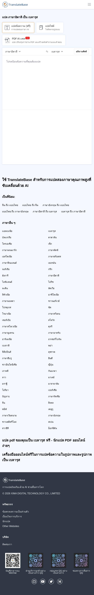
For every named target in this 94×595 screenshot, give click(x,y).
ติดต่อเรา (7, 544)
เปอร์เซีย (52, 390)
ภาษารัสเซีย (54, 396)
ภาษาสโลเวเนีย (9, 326)
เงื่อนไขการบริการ (12, 516)
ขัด (49, 307)
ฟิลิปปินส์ (6, 352)
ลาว (4, 377)
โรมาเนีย (6, 313)
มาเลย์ (51, 377)
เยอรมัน (52, 263)
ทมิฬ (4, 409)
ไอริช (51, 282)
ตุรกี (50, 326)
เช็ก (50, 243)
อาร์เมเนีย (7, 339)
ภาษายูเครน (8, 332)
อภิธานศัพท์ (81, 51)
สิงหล (51, 402)
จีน (3, 402)
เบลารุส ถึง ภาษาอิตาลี (73, 211)
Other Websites (10, 526)
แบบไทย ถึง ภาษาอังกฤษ (15, 211)
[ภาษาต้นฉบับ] (14, 51)
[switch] (47, 51)
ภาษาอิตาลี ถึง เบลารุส (45, 211)
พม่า (50, 345)
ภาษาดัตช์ (53, 250)
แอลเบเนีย (7, 231)
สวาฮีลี (5, 428)
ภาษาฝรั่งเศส (54, 256)
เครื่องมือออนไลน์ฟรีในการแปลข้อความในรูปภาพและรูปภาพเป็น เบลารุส (47, 457)
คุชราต (51, 352)
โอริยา (5, 390)
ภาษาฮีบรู (7, 358)
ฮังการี (5, 275)
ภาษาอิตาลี (53, 275)
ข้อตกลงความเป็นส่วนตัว (15, 511)
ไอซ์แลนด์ (7, 282)
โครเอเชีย (7, 243)
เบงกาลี (5, 345)
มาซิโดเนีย (53, 294)
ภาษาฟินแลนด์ (9, 263)
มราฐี (4, 383)
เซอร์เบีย (6, 320)
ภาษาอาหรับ (54, 332)
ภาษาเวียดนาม (9, 415)
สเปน (50, 422)
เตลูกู (50, 409)
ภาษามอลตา (8, 301)
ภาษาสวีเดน (54, 313)
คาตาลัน (52, 237)
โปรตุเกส (6, 307)
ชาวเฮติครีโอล (9, 422)
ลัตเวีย (51, 288)
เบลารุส (52, 231)
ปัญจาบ (6, 396)
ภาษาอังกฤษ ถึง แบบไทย (56, 205)
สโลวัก (51, 320)
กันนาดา (52, 371)
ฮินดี (50, 358)
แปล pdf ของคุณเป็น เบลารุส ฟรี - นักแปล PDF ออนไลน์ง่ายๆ (43, 443)
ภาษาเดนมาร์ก (9, 250)
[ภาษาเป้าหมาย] (58, 51)
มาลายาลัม (53, 383)
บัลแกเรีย (6, 237)
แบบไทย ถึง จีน (30, 205)
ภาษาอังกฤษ (54, 415)
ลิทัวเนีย (6, 294)
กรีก (50, 269)
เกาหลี (5, 371)
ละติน (5, 288)
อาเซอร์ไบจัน (54, 339)
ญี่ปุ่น (50, 364)
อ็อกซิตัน (52, 428)
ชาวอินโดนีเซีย (9, 364)
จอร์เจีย (6, 269)
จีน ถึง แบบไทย (10, 205)
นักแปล (6, 521)
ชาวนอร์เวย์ (54, 301)
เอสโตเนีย (7, 256)
